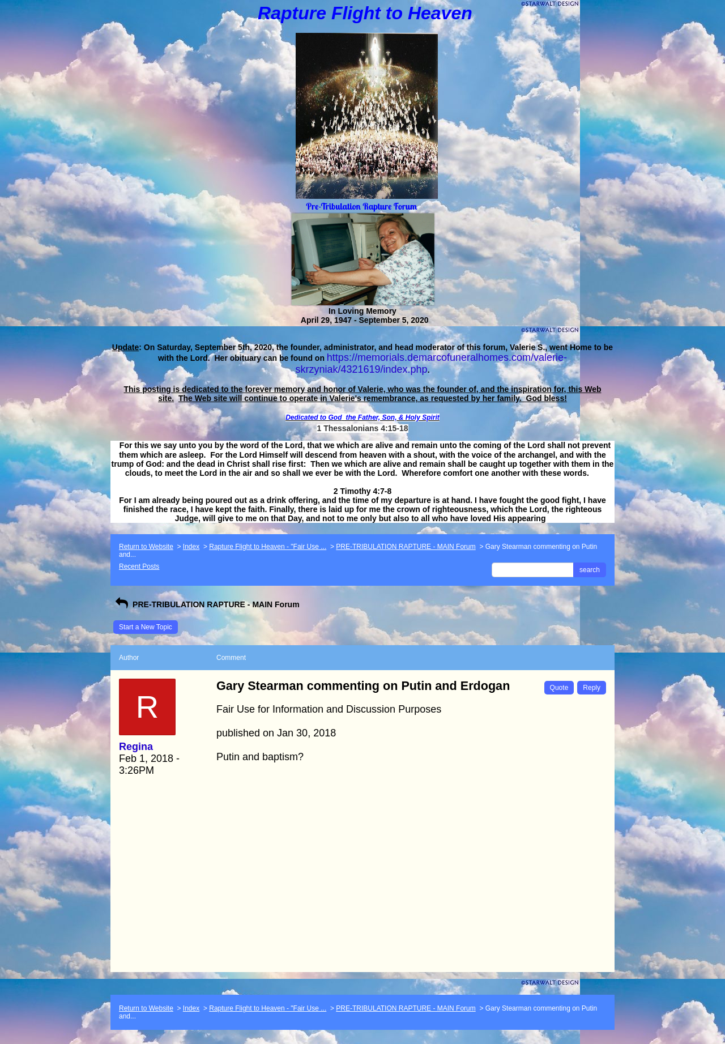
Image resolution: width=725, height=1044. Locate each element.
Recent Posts (139, 566)
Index (191, 547)
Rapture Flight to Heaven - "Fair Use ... (267, 547)
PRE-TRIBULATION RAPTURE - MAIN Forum (405, 547)
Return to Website (146, 547)
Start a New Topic (145, 627)
